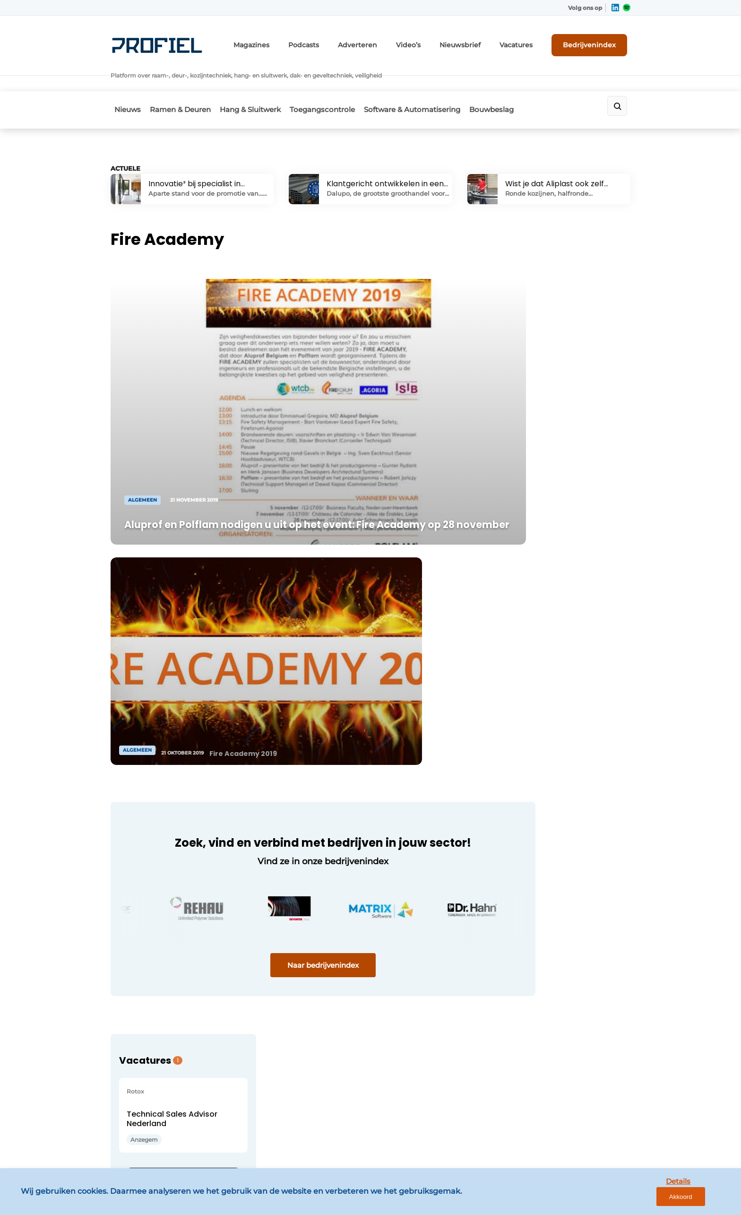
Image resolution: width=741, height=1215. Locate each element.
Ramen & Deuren (182, 83)
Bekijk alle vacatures (557, 630)
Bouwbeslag (518, 83)
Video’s (430, 41)
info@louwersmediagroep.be (574, 1083)
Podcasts (337, 41)
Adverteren (385, 41)
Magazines (290, 41)
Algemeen (128, 892)
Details (661, 1199)
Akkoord (705, 1200)
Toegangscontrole (337, 83)
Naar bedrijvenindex (290, 674)
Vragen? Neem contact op (552, 788)
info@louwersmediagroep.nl (573, 941)
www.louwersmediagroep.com (577, 1132)
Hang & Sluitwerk (258, 83)
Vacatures (527, 41)
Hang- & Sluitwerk (141, 965)
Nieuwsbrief (477, 41)
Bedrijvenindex (595, 41)
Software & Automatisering (433, 83)
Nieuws (124, 83)
